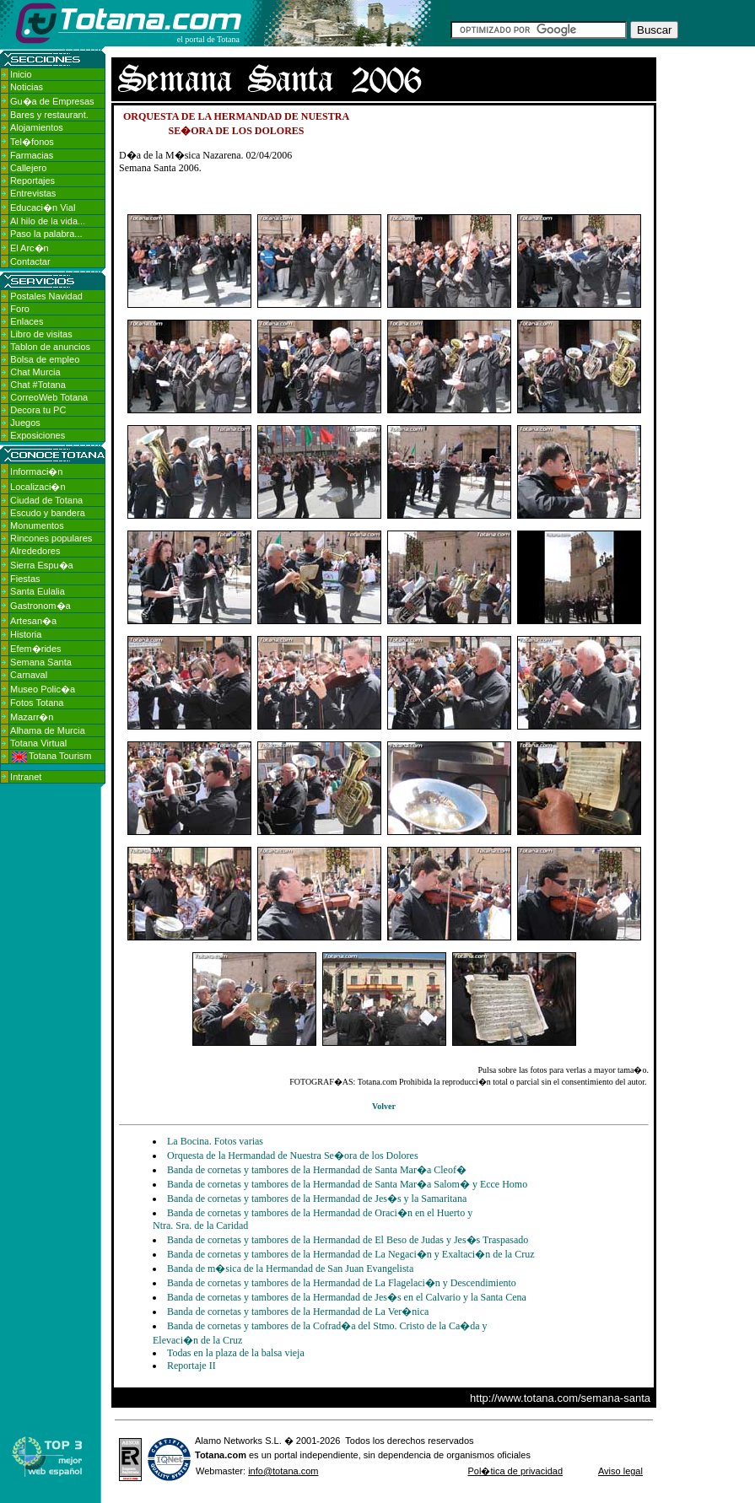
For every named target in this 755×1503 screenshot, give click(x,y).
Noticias (26, 87)
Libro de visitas (41, 334)
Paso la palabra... (46, 234)
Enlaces (26, 321)
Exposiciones (37, 435)
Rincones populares (51, 538)
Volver (384, 1106)
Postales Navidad (46, 296)
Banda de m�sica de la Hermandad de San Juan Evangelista (290, 1268)
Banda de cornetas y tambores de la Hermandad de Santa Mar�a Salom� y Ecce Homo (347, 1184)
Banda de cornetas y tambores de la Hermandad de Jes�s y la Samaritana (316, 1198)
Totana (209, 1455)
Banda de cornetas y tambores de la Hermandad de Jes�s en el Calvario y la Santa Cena (346, 1297)
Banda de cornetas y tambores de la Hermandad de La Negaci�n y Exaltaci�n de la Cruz (351, 1254)
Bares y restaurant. (49, 115)
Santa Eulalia (37, 591)
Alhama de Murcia (47, 730)
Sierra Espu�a (41, 565)
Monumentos (37, 525)
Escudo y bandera (47, 513)
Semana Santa (41, 662)
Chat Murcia (35, 372)
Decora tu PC (38, 410)
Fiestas (25, 579)
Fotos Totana (36, 703)
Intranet (25, 777)
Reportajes (32, 180)
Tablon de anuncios (50, 347)
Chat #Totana (37, 385)
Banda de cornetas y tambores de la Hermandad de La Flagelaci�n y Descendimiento (341, 1283)
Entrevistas (33, 193)
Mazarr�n (31, 717)
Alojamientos (36, 127)
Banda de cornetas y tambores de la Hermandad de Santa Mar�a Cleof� (316, 1170)
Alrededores (35, 551)
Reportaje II (191, 1365)
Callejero (28, 168)
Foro (20, 309)
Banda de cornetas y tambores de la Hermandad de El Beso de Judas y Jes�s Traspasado (347, 1240)
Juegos (25, 423)
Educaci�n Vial (42, 207)
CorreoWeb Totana (49, 397)
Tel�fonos (32, 142)
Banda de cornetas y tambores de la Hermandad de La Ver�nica (298, 1311)
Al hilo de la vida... (47, 221)
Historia (25, 634)
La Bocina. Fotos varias (215, 1141)
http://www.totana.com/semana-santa (560, 1398)
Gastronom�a (40, 606)
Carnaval (28, 675)
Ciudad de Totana (46, 500)
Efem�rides (36, 649)
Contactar (30, 261)
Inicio (21, 74)
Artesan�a (33, 621)
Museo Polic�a (42, 689)
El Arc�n (29, 248)
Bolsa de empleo (44, 359)
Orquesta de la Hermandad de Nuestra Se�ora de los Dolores (292, 1155)
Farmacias (31, 155)
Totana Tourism (51, 756)
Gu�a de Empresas (52, 101)
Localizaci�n (37, 487)
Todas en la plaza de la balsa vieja (236, 1353)
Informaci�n (36, 471)
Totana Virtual (38, 743)
